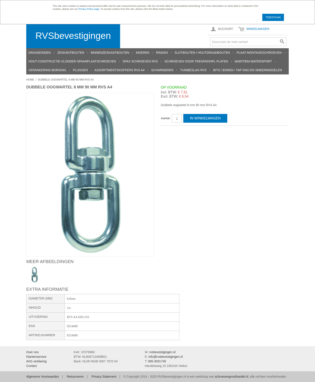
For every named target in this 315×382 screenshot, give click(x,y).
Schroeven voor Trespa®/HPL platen (196, 61)
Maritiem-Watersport (253, 61)
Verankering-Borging (47, 70)
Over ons (32, 352)
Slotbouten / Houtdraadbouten (202, 52)
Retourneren (75, 376)
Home (30, 79)
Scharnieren (162, 70)
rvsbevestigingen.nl (162, 352)
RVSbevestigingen (73, 36)
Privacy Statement (103, 376)
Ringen (162, 52)
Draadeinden (39, 52)
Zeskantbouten (70, 52)
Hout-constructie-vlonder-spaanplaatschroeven (72, 61)
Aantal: (165, 118)
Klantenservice (36, 356)
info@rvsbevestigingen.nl (166, 356)
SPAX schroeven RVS (140, 61)
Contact (31, 366)
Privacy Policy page (89, 9)
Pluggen (80, 70)
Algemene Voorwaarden (42, 376)
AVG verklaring (36, 361)
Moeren (142, 52)
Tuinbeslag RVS (193, 70)
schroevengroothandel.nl (231, 376)
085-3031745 (157, 361)
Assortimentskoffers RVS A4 (119, 70)
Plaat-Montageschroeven (259, 52)
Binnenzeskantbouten (110, 52)
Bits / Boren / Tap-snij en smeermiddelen (247, 70)
